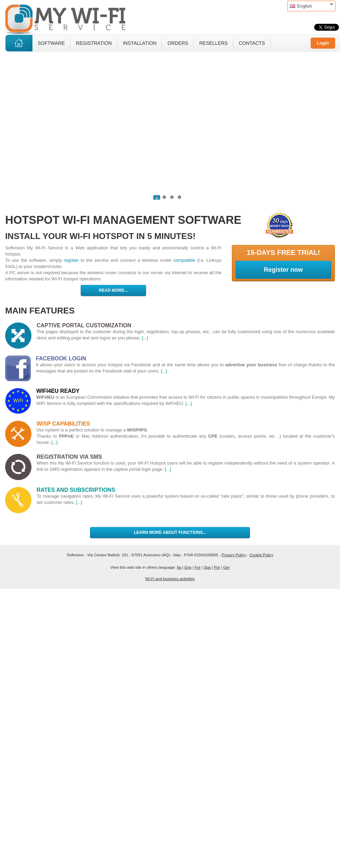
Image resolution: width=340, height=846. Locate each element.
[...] (145, 337)
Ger (226, 567)
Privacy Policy (234, 555)
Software (51, 43)
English (310, 6)
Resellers (213, 43)
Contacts (252, 43)
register (71, 260)
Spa (207, 567)
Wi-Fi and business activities (170, 579)
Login (323, 43)
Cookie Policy (261, 555)
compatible (184, 260)
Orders (177, 43)
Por (217, 567)
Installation (140, 43)
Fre (198, 567)
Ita (179, 567)
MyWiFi (71, 18)
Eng (187, 567)
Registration (94, 43)
